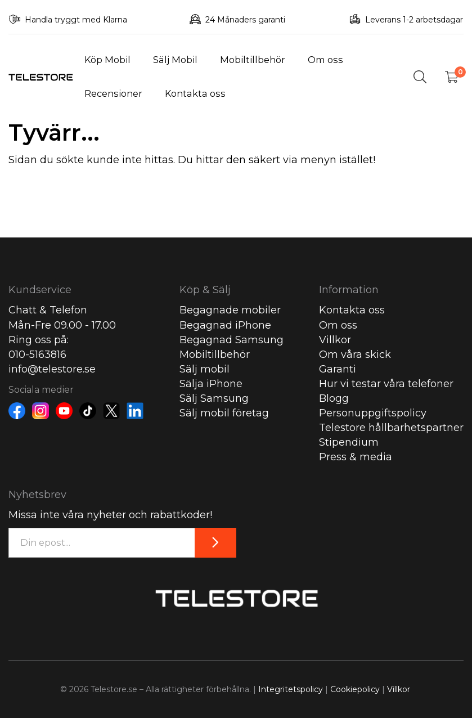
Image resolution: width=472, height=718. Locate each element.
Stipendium (349, 442)
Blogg (334, 398)
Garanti (337, 369)
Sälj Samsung (214, 398)
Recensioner (113, 93)
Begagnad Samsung (231, 340)
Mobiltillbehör (252, 59)
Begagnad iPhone (225, 325)
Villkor (335, 340)
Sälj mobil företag (224, 413)
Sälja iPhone (210, 384)
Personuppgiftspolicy (372, 413)
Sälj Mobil (175, 59)
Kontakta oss (195, 93)
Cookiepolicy (355, 689)
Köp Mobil (107, 59)
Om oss (325, 59)
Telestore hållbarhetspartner (391, 427)
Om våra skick (355, 354)
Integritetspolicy (290, 689)
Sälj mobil (204, 369)
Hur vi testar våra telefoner (386, 384)
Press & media (355, 457)
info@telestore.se (52, 369)
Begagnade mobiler (230, 310)
